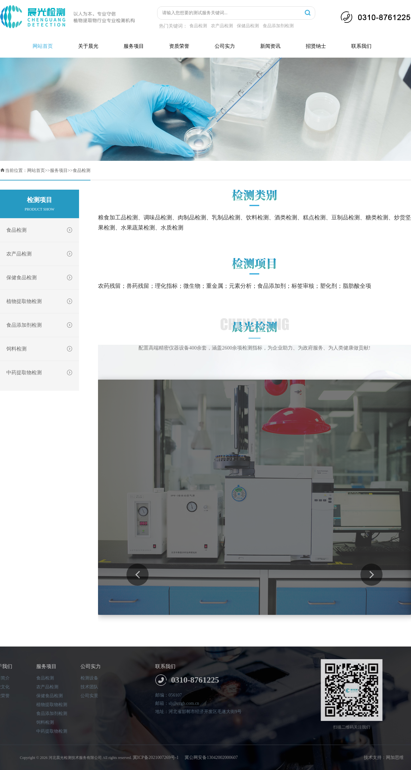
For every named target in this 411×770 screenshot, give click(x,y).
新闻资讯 (270, 46)
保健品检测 (248, 25)
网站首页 (43, 46)
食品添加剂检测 (278, 25)
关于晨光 (88, 46)
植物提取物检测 (42, 301)
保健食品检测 (42, 277)
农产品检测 (222, 25)
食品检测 (198, 25)
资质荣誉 (179, 46)
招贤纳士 (316, 46)
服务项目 (134, 46)
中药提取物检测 (42, 372)
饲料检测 (42, 349)
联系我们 (361, 46)
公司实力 (225, 46)
